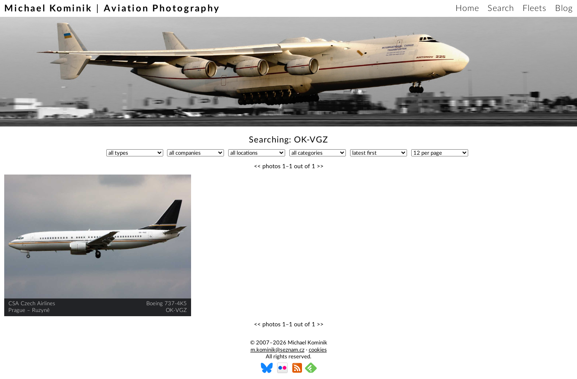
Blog (564, 8)
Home (467, 8)
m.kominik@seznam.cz (278, 350)
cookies (318, 350)
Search (501, 8)
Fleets (535, 8)
